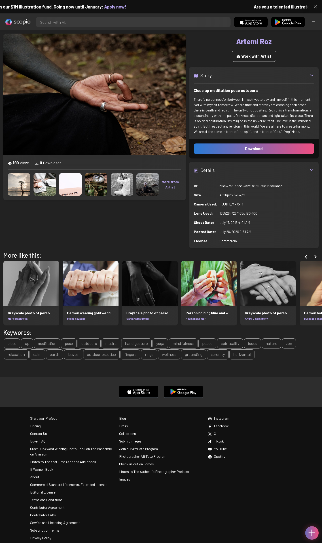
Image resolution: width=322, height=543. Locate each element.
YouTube (217, 449)
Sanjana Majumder (137, 318)
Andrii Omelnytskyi (256, 318)
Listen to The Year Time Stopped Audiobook (63, 462)
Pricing (35, 426)
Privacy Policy (40, 538)
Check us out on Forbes (136, 464)
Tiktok (216, 441)
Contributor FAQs (43, 515)
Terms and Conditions (46, 500)
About (34, 477)
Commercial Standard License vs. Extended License (68, 484)
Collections (127, 433)
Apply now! (120, 6)
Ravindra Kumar (195, 318)
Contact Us (38, 433)
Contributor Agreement (47, 507)
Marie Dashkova (18, 318)
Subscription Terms (44, 530)
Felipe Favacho (76, 318)
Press (123, 426)
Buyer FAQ (37, 441)
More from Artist (170, 184)
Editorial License (42, 492)
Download (254, 148)
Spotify (216, 456)
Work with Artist (253, 56)
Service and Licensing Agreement (55, 522)
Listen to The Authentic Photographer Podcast (154, 471)
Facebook (218, 426)
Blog (122, 418)
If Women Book (41, 469)
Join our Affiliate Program (138, 449)
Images (124, 479)
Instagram (218, 418)
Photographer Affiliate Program (142, 456)
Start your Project (43, 418)
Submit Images (130, 441)
